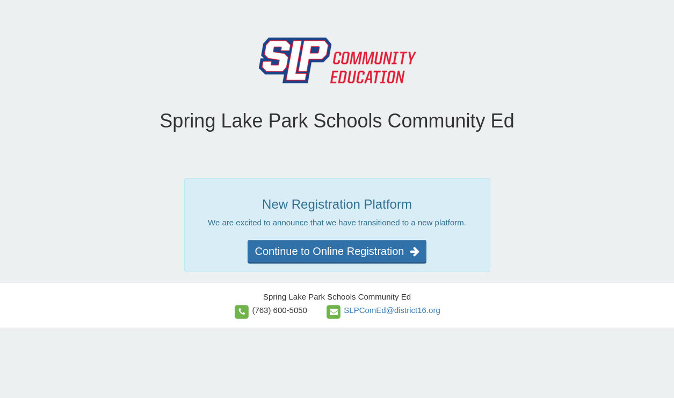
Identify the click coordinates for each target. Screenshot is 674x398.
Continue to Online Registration (337, 251)
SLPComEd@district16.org (392, 310)
